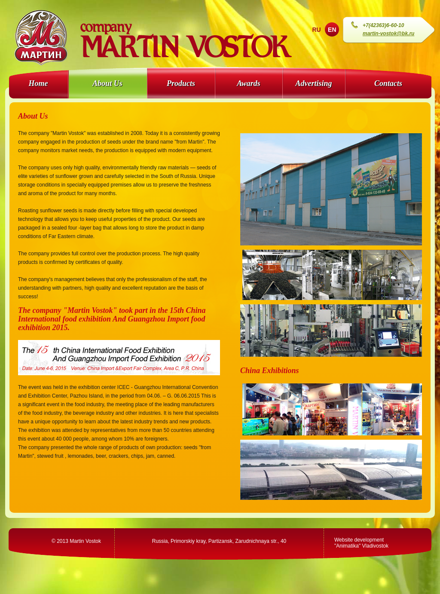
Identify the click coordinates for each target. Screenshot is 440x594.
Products (181, 83)
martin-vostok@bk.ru (388, 34)
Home (38, 83)
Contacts (388, 83)
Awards (248, 83)
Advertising (313, 83)
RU (316, 29)
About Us (107, 83)
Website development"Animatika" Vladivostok (361, 543)
